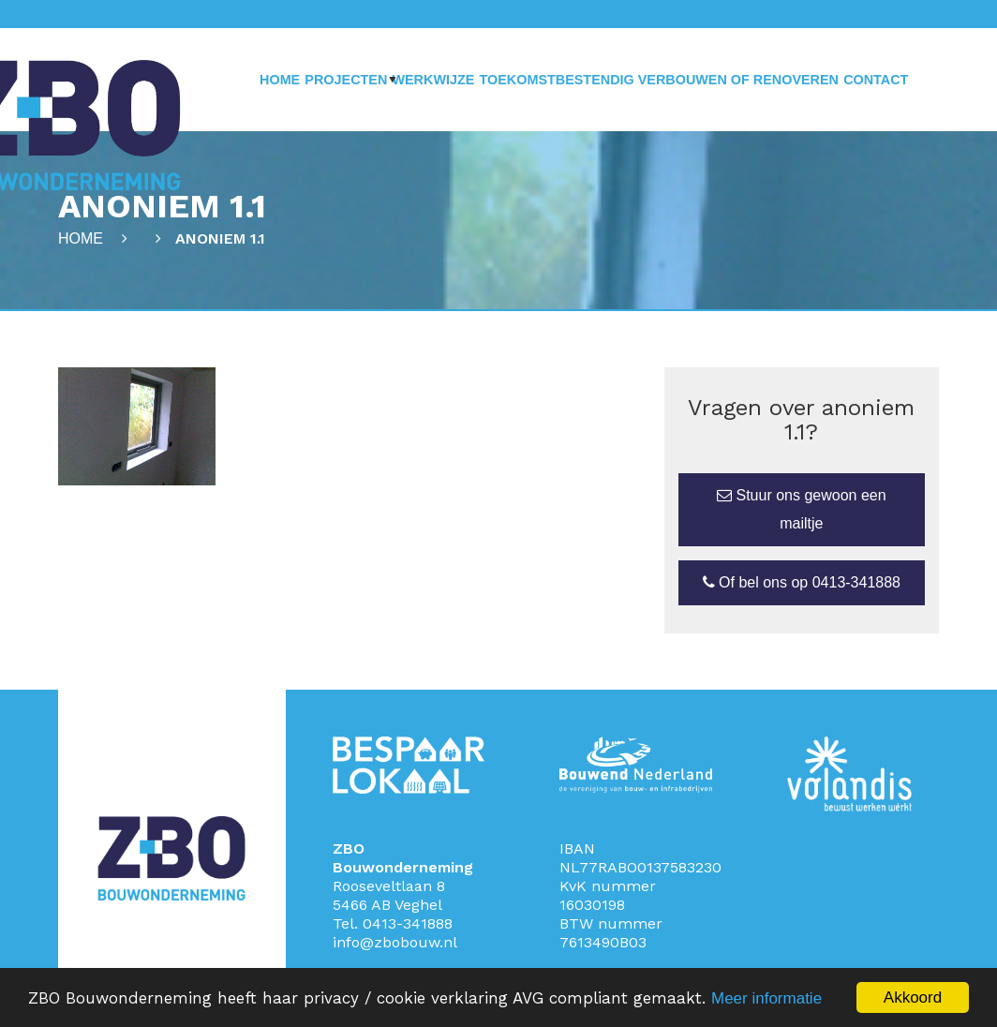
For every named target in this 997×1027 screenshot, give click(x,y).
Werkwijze (433, 79)
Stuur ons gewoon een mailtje (801, 509)
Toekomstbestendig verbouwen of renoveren (659, 79)
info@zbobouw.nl (395, 942)
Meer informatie (766, 998)
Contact (875, 79)
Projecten (346, 79)
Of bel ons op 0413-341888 (801, 582)
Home (280, 79)
